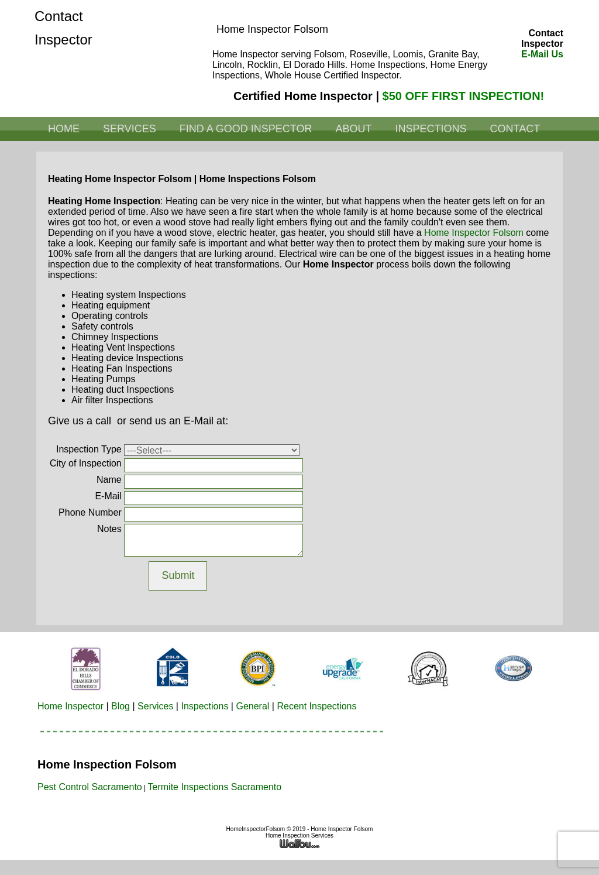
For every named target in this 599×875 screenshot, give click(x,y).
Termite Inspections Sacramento (215, 787)
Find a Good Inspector (246, 129)
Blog (120, 706)
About (353, 129)
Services (129, 129)
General (252, 706)
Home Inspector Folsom (474, 233)
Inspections (430, 129)
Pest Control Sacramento (89, 787)
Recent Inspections (316, 706)
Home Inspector (70, 706)
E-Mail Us (542, 54)
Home (64, 129)
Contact (515, 129)
